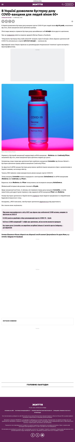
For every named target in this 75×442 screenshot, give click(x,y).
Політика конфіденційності (22, 410)
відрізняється (44, 202)
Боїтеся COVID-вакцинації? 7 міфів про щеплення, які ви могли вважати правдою (32, 222)
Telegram (10, 237)
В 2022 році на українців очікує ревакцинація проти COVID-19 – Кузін (27, 218)
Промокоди (37, 412)
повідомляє (11, 35)
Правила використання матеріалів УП (42, 410)
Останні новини (9, 321)
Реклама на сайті (9, 410)
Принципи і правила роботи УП (61, 410)
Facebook (19, 237)
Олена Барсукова (7, 17)
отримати (35, 196)
